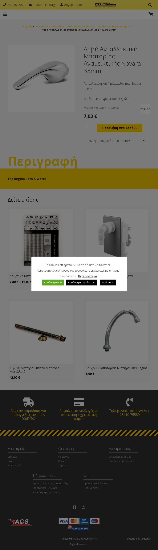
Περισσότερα (87, 276)
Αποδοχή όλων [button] (53, 282)
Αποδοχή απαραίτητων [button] (81, 282)
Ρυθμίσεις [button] (108, 282)
